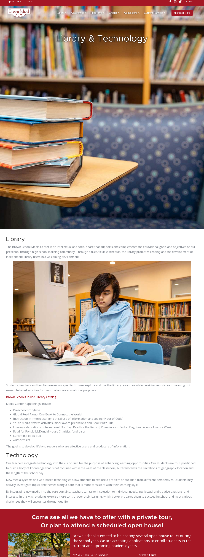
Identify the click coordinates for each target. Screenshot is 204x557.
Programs (97, 13)
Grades (113, 13)
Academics (77, 13)
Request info (182, 13)
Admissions (131, 13)
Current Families (153, 13)
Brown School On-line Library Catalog (31, 397)
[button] (62, 13)
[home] (19, 13)
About (61, 13)
